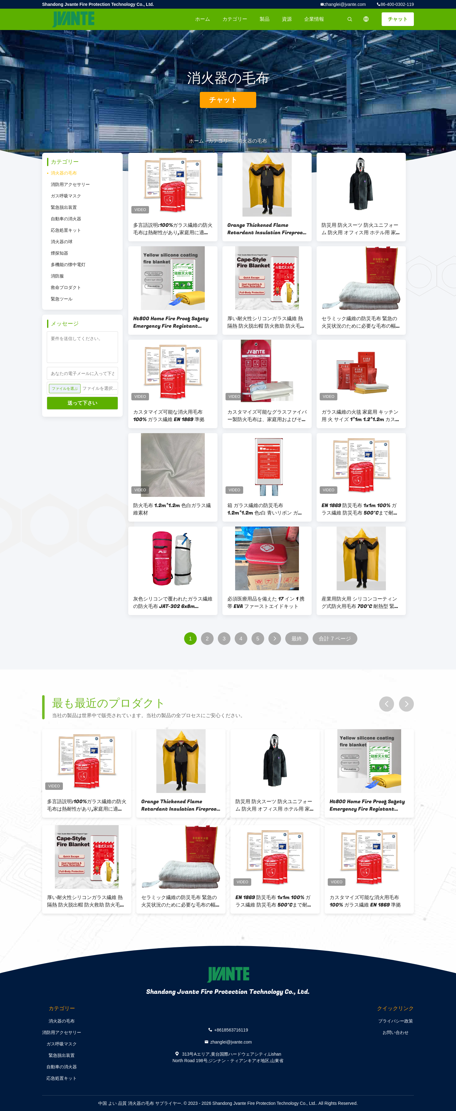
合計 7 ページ (335, 639)
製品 (265, 19)
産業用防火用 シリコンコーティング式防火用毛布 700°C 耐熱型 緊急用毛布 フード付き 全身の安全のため (360, 602)
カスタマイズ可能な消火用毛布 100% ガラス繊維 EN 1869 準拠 (168, 415)
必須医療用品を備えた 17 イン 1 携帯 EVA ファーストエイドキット (266, 602)
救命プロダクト (66, 287)
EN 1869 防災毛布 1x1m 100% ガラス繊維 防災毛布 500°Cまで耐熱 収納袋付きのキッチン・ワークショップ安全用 (361, 509)
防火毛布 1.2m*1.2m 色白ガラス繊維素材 (172, 509)
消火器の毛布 (64, 172)
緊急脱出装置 (64, 207)
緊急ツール (61, 298)
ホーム (202, 19)
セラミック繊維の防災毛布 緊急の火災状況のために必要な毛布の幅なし (361, 322)
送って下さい (82, 403)
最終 (297, 639)
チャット (398, 19)
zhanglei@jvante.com (345, 4)
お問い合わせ (396, 1032)
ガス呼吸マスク (66, 195)
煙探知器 (59, 253)
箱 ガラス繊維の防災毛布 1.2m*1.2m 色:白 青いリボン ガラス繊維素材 (265, 509)
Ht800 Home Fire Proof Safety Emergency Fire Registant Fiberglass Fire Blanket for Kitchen (170, 322)
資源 (287, 19)
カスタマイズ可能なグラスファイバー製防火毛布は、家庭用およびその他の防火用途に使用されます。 (267, 415)
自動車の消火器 (66, 218)
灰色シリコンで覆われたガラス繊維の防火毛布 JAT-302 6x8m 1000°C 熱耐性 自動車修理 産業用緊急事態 (173, 602)
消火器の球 (61, 241)
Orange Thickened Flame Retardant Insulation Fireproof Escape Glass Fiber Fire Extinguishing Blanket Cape (266, 229)
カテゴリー (234, 19)
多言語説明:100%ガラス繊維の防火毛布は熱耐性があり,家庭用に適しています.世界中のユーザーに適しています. (173, 229)
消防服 (57, 275)
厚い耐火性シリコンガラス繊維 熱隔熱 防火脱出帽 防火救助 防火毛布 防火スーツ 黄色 (266, 322)
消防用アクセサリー (70, 184)
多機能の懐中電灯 (68, 264)
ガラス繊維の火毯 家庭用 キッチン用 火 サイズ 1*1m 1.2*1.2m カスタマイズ (361, 415)
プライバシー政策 (395, 1020)
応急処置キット (66, 230)
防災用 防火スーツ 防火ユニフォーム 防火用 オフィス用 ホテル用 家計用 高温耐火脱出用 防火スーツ (361, 229)
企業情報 (314, 19)
